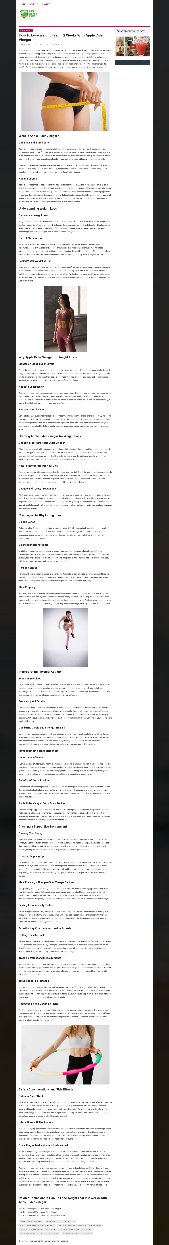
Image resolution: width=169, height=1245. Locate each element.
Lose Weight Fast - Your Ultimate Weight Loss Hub (48, 1241)
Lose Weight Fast (26, 30)
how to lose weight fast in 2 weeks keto (61, 1222)
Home (23, 4)
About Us (34, 4)
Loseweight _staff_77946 (28, 44)
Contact (46, 4)
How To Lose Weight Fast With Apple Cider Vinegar (37, 1229)
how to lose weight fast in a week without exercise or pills (79, 1225)
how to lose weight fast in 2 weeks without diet (37, 1225)
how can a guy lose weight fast (31, 1222)
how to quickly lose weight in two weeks (77, 1233)
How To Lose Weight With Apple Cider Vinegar (75, 1229)
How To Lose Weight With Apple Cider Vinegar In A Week (39, 1233)
